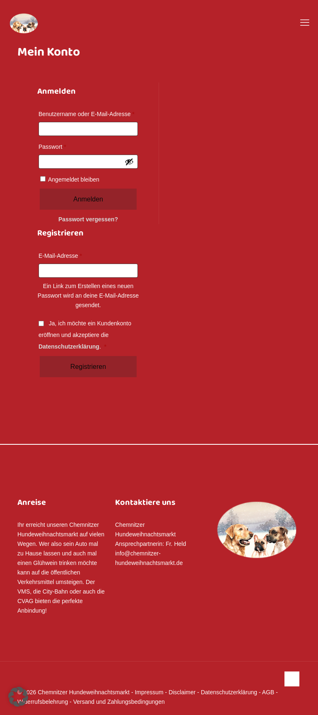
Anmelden (88, 199)
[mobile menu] (305, 23)
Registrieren (88, 366)
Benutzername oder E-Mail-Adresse (88, 114)
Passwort (54, 147)
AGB (268, 692)
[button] (18, 697)
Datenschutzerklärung (69, 346)
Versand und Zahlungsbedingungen (119, 701)
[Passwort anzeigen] (129, 161)
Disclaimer (182, 692)
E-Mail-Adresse (62, 256)
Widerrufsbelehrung (42, 701)
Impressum (149, 692)
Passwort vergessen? (88, 219)
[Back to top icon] (292, 679)
